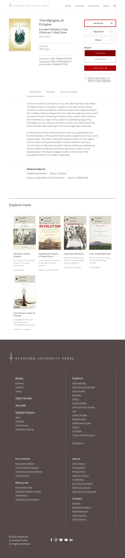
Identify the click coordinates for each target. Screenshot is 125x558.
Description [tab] (35, 92)
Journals (79, 6)
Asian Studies (78, 391)
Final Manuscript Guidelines (28, 471)
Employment (78, 467)
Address (76, 503)
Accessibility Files (23, 487)
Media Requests (80, 511)
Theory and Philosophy (83, 435)
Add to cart (100, 68)
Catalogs (19, 421)
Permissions (21, 495)
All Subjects (78, 443)
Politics (75, 427)
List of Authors (22, 475)
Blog (17, 417)
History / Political (57, 173)
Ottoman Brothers (74, 254)
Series (18, 391)
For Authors (93, 6)
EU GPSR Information (82, 483)
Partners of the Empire (21, 255)
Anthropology (79, 383)
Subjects (19, 387)
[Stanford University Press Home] (29, 6)
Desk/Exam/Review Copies (28, 491)
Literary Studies (79, 415)
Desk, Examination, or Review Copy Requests (97, 79)
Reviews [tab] (51, 92)
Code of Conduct (80, 475)
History (75, 399)
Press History (78, 463)
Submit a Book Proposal (27, 467)
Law (74, 411)
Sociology (77, 431)
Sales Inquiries (79, 515)
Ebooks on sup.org (81, 487)
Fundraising (78, 479)
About (106, 6)
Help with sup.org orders (84, 491)
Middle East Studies (37, 173)
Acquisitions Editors (25, 463)
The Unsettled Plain (100, 254)
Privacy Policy (78, 471)
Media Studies (79, 419)
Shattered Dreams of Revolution (49, 255)
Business (76, 395)
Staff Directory (79, 519)
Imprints (19, 383)
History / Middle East (77, 177)
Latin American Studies (83, 407)
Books (68, 6)
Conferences (21, 425)
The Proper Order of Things (24, 314)
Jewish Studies (79, 403)
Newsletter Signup (24, 429)
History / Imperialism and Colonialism (46, 177)
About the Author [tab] (69, 92)
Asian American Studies (83, 387)
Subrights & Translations (27, 499)
